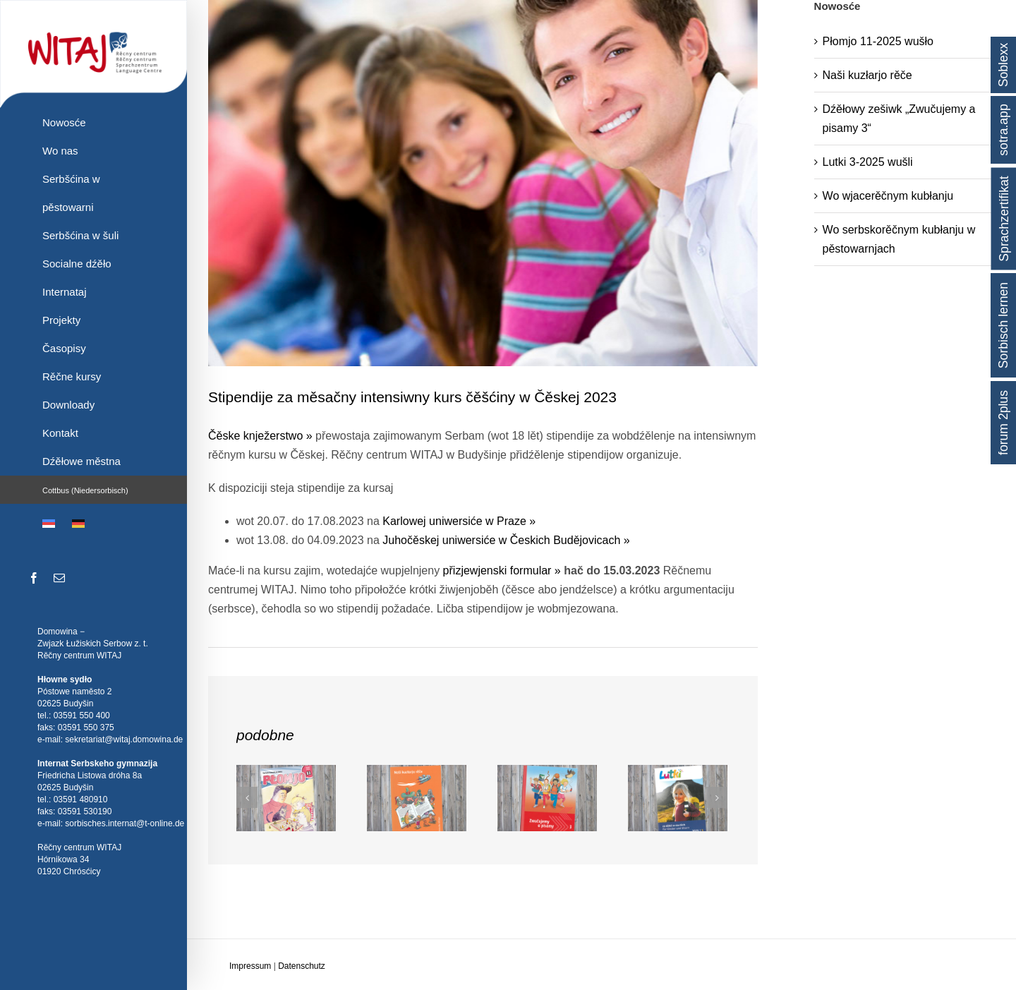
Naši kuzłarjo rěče (867, 75)
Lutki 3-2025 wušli (868, 162)
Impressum (250, 966)
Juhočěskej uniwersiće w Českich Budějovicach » (505, 540)
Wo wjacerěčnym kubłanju (888, 196)
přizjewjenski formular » (502, 571)
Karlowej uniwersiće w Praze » (459, 521)
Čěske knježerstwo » (260, 436)
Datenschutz (301, 966)
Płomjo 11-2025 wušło (878, 41)
